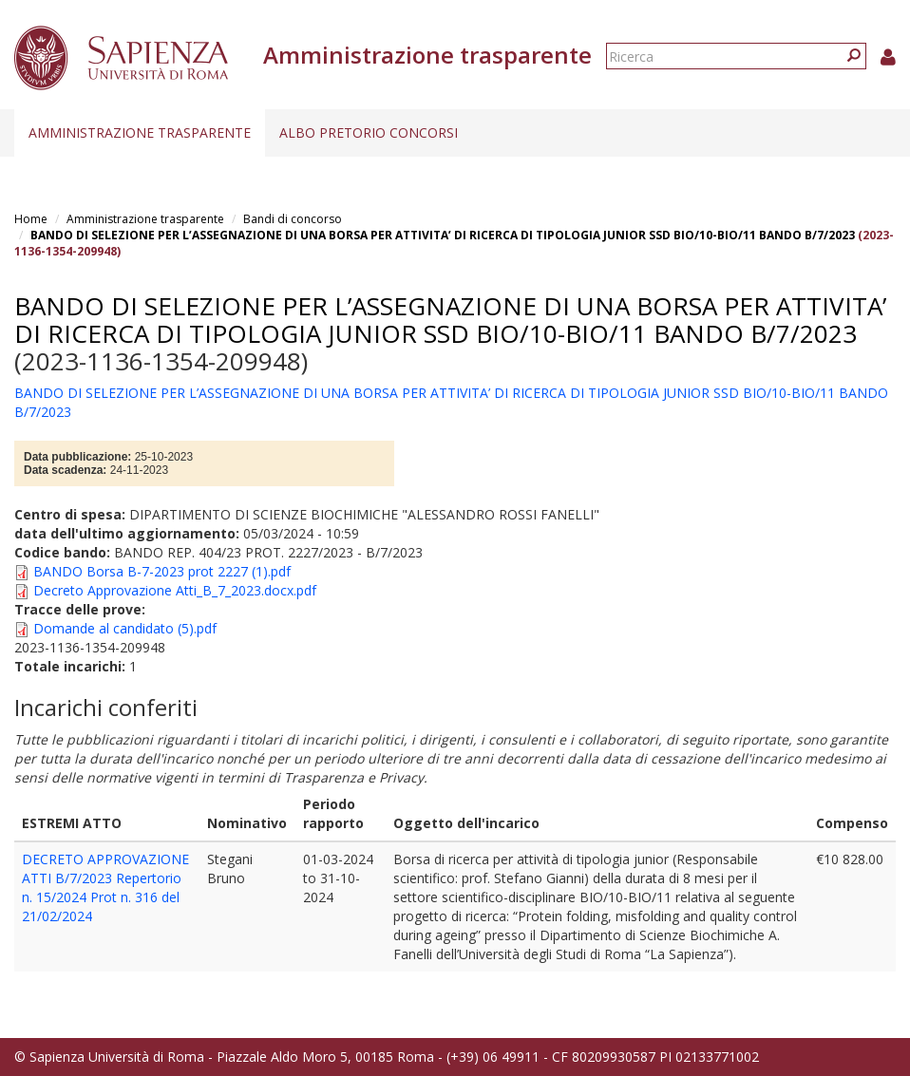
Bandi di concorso (292, 219)
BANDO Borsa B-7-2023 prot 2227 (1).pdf (162, 571)
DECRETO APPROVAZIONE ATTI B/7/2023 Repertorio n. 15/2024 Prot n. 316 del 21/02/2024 (105, 887)
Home (30, 219)
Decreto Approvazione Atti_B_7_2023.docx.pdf (174, 590)
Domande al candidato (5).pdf (125, 628)
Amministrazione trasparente (139, 132)
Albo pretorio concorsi (368, 132)
